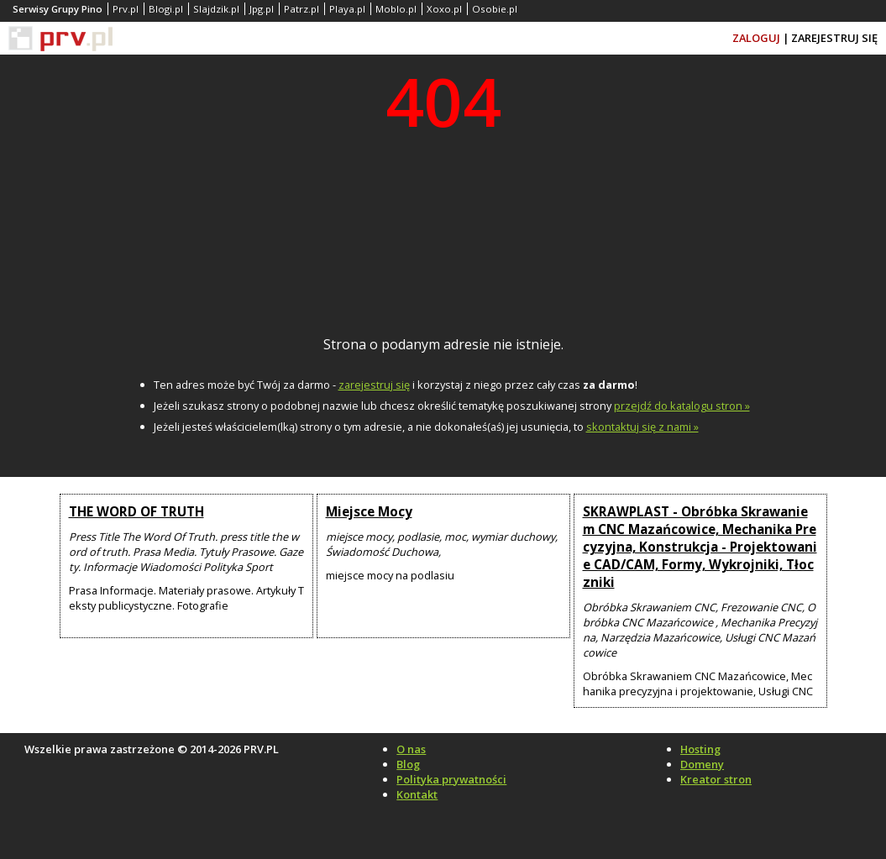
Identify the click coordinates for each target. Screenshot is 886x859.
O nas (411, 749)
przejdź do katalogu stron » (682, 405)
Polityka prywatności (451, 779)
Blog (408, 764)
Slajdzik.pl (216, 9)
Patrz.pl (301, 9)
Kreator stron (716, 779)
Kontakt (417, 794)
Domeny (702, 764)
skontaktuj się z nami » (642, 426)
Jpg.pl (261, 9)
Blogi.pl (166, 9)
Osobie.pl (494, 9)
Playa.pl (347, 9)
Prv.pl (126, 9)
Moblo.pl (396, 9)
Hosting (700, 749)
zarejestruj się (374, 384)
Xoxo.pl (444, 9)
